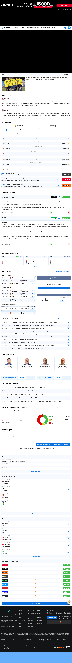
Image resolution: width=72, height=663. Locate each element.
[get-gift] (65, 28)
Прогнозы (22, 27)
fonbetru (36, 331)
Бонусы (53, 27)
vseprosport (7, 28)
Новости (17, 27)
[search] (61, 27)
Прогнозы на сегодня (31, 27)
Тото (38, 27)
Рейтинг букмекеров (45, 27)
